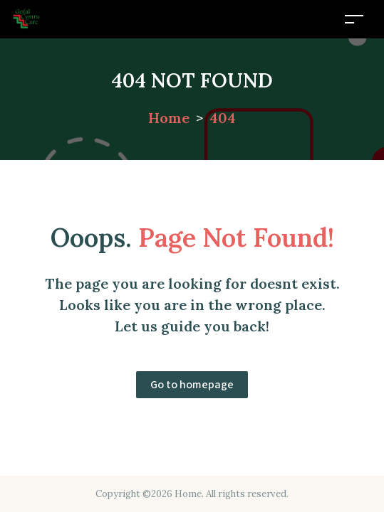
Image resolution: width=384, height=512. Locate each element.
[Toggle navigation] (354, 18)
